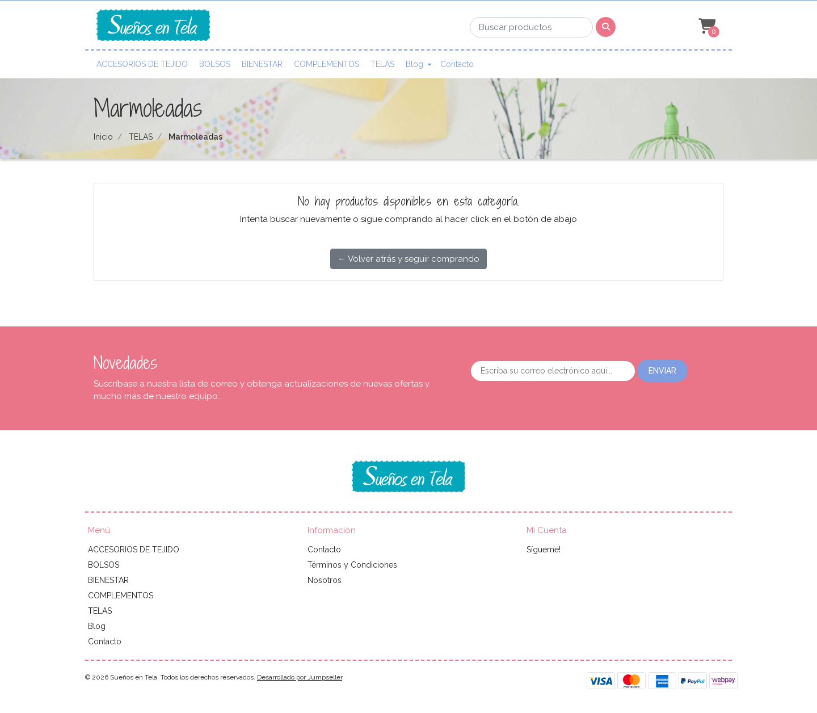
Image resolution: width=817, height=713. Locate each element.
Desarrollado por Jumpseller (299, 677)
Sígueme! (544, 549)
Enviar (662, 370)
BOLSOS (214, 64)
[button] (705, 26)
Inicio (103, 136)
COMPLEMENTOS (326, 64)
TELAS (382, 64)
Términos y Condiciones (352, 564)
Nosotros (325, 580)
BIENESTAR (262, 64)
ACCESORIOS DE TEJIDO (142, 64)
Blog (414, 64)
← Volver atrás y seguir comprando (408, 259)
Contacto (457, 64)
